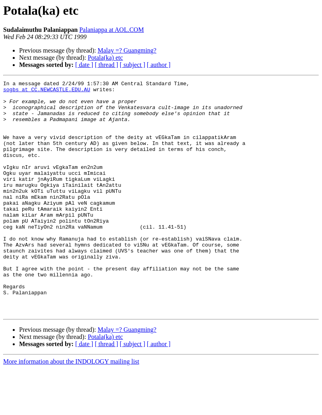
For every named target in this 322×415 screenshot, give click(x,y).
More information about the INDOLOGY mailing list (71, 408)
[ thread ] (106, 64)
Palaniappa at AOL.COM (111, 29)
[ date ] (84, 64)
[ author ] (159, 64)
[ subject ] (132, 64)
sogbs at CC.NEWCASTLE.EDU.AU (46, 91)
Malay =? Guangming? (127, 50)
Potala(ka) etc (105, 57)
